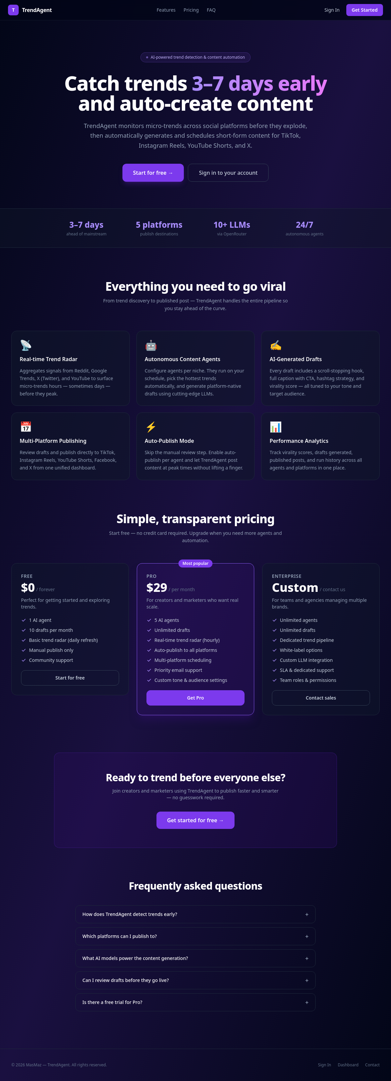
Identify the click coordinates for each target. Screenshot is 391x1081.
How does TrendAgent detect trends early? (195, 914)
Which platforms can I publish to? (195, 936)
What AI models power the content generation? (195, 958)
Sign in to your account (228, 172)
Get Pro (195, 698)
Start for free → (153, 172)
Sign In (332, 10)
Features (165, 10)
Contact (372, 1065)
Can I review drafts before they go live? (195, 980)
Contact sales (321, 698)
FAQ (211, 10)
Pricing (191, 10)
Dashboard (348, 1065)
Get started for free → (195, 820)
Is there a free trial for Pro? (195, 1002)
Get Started (365, 10)
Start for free (70, 678)
